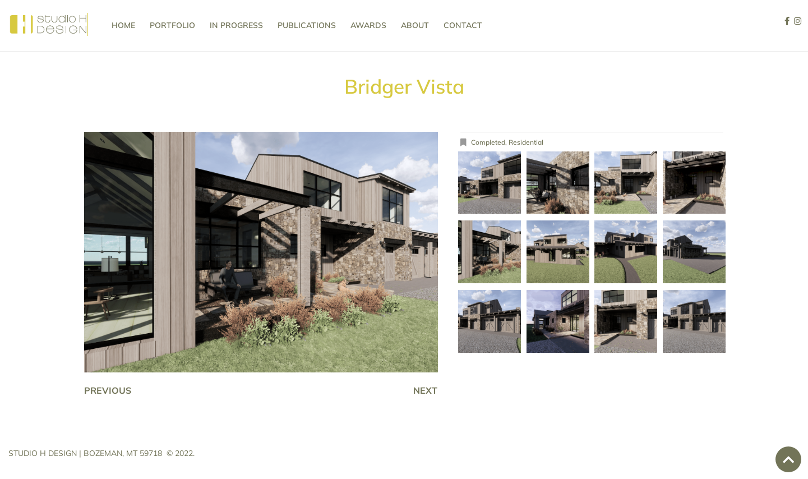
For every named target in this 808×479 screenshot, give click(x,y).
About (415, 25)
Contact (463, 25)
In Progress (236, 25)
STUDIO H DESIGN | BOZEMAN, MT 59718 (85, 453)
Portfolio (172, 25)
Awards (368, 25)
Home (123, 25)
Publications (307, 25)
